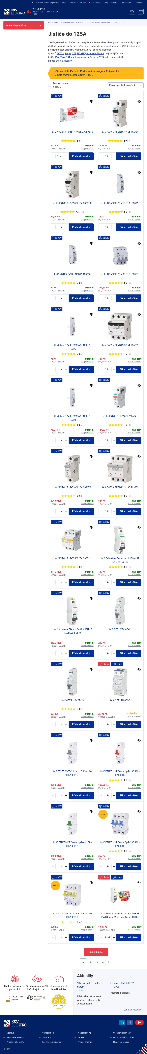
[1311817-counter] (107, 866)
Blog (106, 3)
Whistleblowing (84, 1033)
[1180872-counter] (107, 369)
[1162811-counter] (107, 298)
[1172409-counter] (60, 724)
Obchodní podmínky (122, 1033)
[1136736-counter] (107, 582)
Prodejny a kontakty (77, 3)
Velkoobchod (48, 1033)
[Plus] (66, 156)
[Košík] (141, 11)
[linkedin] (122, 1023)
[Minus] (53, 156)
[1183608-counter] (60, 582)
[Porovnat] (92, 101)
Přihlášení (138, 3)
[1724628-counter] (60, 369)
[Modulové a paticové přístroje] (98, 22)
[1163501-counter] (107, 795)
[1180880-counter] (107, 156)
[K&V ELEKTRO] (14, 11)
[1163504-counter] (60, 795)
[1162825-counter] (60, 298)
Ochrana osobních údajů (124, 1037)
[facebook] (130, 1023)
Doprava (10, 1033)
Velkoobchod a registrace (47, 3)
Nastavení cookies (121, 1042)
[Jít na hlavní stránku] (32, 2)
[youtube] (139, 1023)
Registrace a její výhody (52, 1042)
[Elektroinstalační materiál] (73, 22)
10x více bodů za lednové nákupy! (90, 985)
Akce (64, 3)
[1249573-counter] (107, 724)
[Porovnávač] (132, 11)
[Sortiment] (59, 983)
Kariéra (114, 3)
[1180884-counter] (60, 227)
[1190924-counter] (60, 866)
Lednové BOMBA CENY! (122, 983)
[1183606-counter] (107, 511)
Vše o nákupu (95, 3)
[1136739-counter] (60, 653)
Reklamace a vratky (15, 1037)
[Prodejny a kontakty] (37, 983)
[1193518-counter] (107, 937)
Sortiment (46, 1037)
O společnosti (126, 3)
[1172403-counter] (107, 653)
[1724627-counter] (60, 440)
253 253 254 (38, 9)
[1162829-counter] (107, 227)
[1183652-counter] (107, 440)
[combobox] (109, 85)
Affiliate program (85, 1042)
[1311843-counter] (60, 937)
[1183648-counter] (60, 511)
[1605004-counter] (60, 156)
